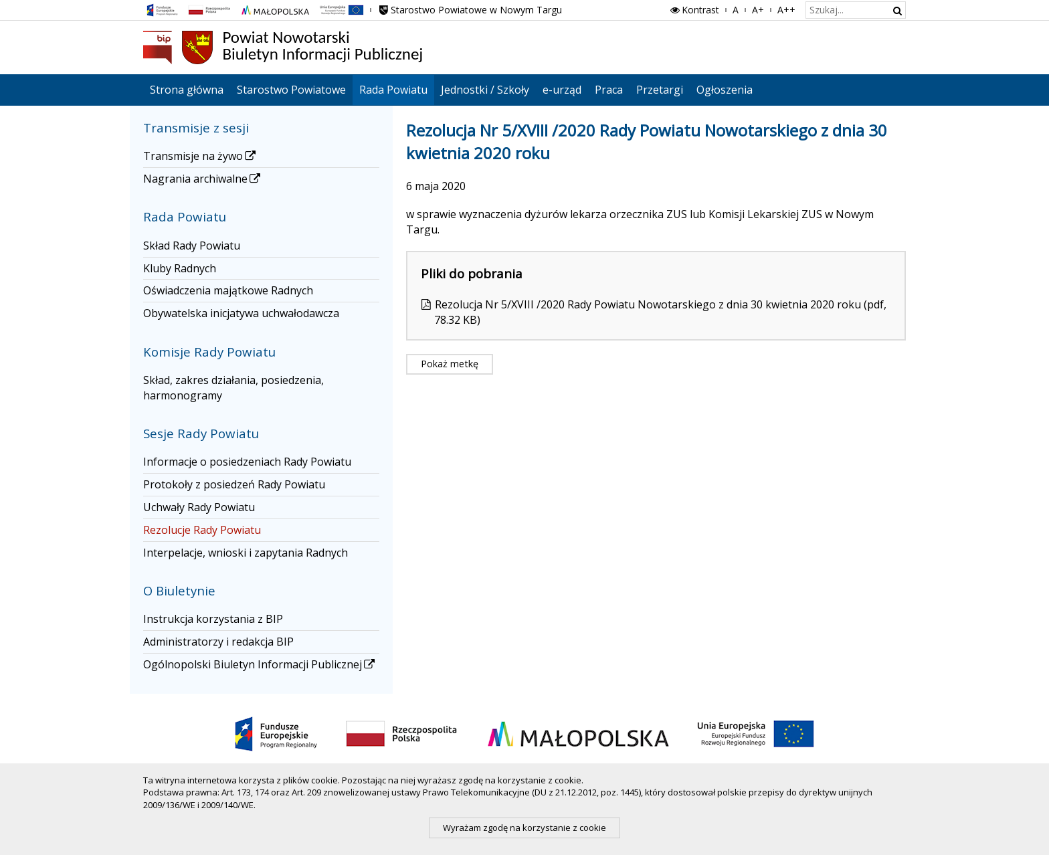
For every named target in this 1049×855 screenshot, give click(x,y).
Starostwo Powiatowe (291, 89)
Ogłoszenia (724, 89)
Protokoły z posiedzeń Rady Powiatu (234, 484)
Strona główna (186, 89)
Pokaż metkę (449, 363)
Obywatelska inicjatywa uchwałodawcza (241, 313)
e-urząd (562, 89)
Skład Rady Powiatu (191, 245)
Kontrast (693, 9)
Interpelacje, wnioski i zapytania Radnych (245, 552)
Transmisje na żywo (200, 156)
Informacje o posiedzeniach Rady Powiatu (247, 461)
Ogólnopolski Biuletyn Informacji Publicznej (260, 664)
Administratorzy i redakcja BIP (218, 641)
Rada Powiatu (393, 89)
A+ (758, 9)
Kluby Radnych (179, 268)
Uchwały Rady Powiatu (199, 507)
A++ (786, 9)
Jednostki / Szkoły (485, 89)
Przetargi (659, 89)
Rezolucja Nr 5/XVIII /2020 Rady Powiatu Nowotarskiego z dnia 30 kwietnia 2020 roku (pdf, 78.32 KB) (660, 312)
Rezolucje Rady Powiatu (202, 529)
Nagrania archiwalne (202, 178)
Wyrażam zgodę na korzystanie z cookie (524, 828)
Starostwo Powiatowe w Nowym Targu (469, 9)
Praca (609, 89)
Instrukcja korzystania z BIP (213, 618)
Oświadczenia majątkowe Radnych (228, 290)
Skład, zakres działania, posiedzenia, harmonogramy (233, 388)
